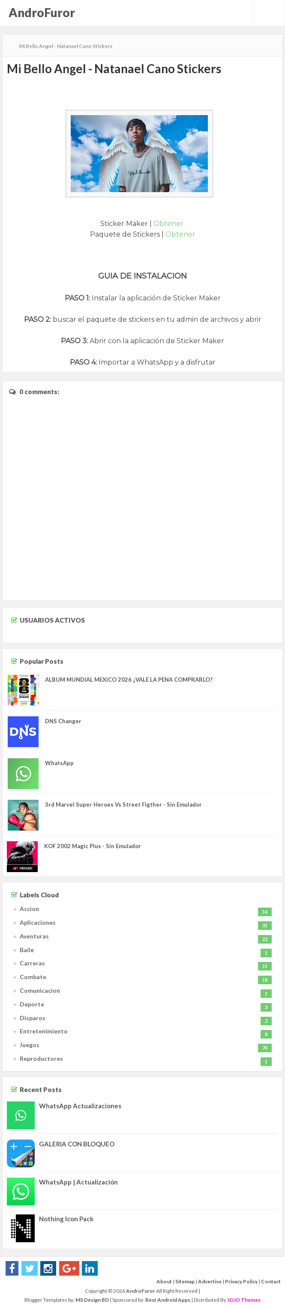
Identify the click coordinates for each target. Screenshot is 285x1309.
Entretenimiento (44, 1031)
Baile (27, 949)
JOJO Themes (244, 1300)
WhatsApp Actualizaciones (80, 1106)
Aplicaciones (38, 922)
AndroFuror (42, 12)
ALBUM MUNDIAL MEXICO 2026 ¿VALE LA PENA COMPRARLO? (129, 679)
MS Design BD (92, 1300)
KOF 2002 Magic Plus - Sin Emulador (92, 846)
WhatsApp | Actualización (78, 1182)
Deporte (32, 1004)
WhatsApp (59, 763)
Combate (33, 976)
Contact (271, 1281)
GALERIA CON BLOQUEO (76, 1144)
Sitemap (185, 1281)
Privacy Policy (241, 1281)
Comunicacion (40, 990)
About (164, 1281)
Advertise (210, 1281)
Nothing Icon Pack (66, 1219)
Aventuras (34, 936)
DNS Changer (63, 721)
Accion (29, 908)
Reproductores (41, 1058)
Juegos (29, 1044)
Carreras (32, 963)
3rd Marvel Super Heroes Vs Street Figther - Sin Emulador (123, 804)
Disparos (32, 1017)
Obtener (169, 224)
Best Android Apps (167, 1300)
